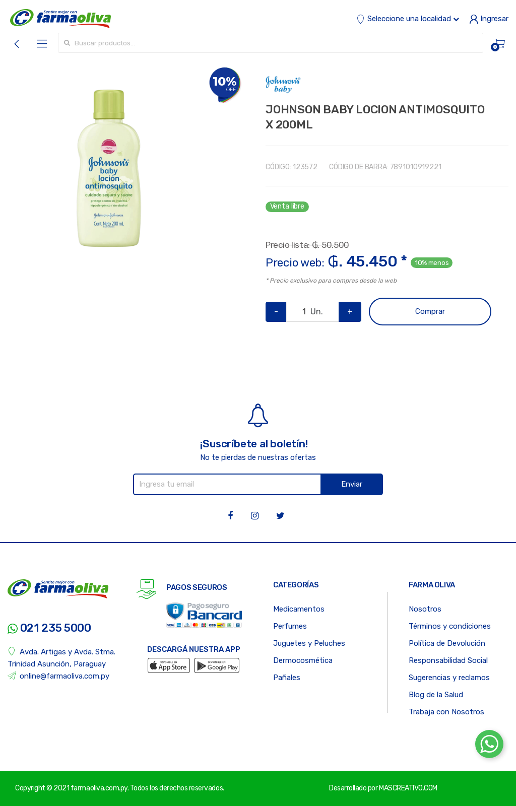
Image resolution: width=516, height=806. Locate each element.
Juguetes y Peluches (309, 643)
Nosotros (425, 609)
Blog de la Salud (436, 694)
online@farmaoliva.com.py (58, 676)
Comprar (430, 311)
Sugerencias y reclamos (449, 677)
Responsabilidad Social (448, 660)
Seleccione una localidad (407, 18)
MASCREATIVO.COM (408, 788)
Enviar (351, 484)
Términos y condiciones (450, 626)
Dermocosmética (303, 660)
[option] (109, 168)
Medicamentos (299, 609)
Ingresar (488, 18)
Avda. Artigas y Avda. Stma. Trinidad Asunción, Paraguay (61, 657)
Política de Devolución (447, 643)
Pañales (286, 677)
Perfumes (290, 626)
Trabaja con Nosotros (446, 711)
